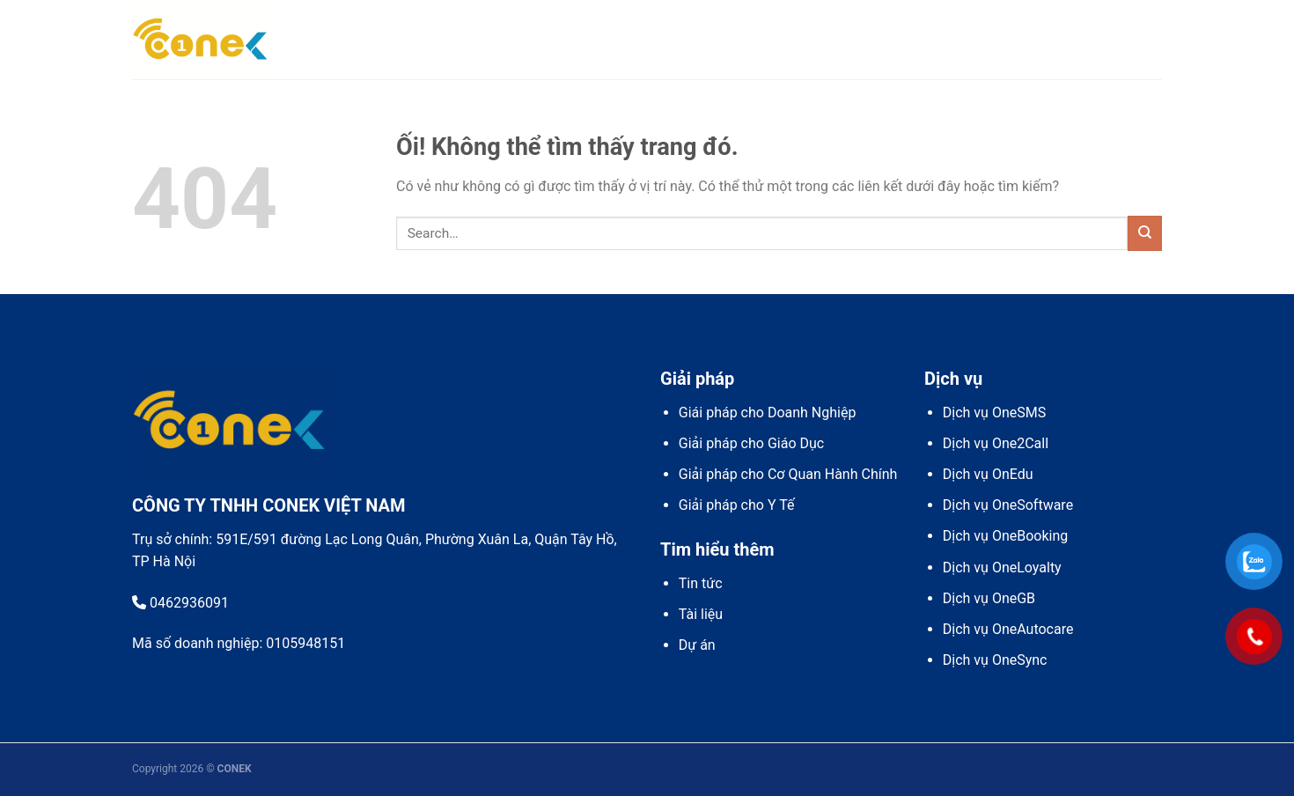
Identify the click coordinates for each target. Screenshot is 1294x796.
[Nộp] (1145, 233)
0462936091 (180, 602)
